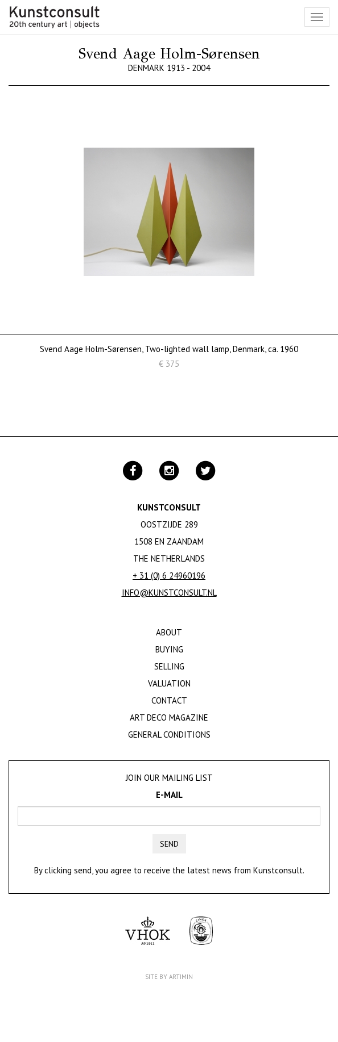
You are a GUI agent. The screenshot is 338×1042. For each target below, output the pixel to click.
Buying (169, 649)
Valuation (169, 683)
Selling (169, 666)
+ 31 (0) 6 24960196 (169, 575)
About (169, 632)
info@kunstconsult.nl (169, 592)
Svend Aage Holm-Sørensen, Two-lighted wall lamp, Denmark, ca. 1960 (169, 349)
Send (169, 844)
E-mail (169, 794)
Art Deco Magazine (169, 717)
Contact (169, 700)
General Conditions (169, 734)
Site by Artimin (169, 977)
